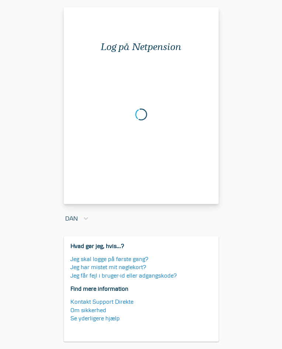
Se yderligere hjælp (95, 318)
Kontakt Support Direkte (101, 302)
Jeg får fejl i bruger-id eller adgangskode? (123, 275)
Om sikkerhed (88, 310)
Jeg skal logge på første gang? (109, 259)
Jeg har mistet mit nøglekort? (108, 267)
